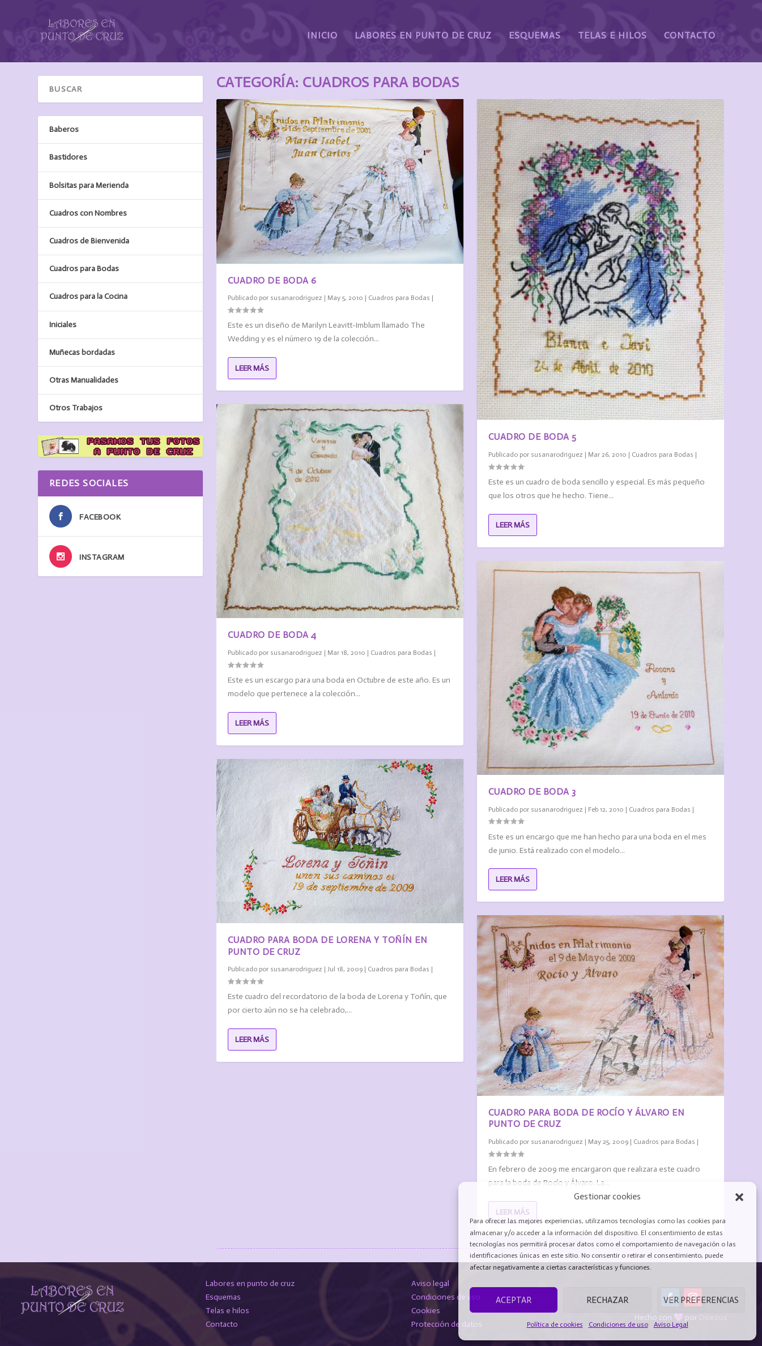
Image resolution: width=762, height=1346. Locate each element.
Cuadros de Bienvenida (89, 241)
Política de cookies (555, 1324)
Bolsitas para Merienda (89, 185)
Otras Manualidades (83, 380)
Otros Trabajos (76, 408)
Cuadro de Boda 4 (272, 634)
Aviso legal (430, 1283)
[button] (739, 1197)
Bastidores (68, 157)
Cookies (425, 1310)
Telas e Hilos (612, 27)
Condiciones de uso (618, 1324)
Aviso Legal (671, 1324)
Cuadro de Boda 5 (532, 436)
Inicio (322, 27)
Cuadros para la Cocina (88, 296)
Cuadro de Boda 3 (532, 791)
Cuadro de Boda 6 (272, 280)
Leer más (252, 367)
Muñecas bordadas (82, 352)
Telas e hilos (227, 1310)
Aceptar (513, 1300)
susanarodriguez (296, 298)
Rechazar (607, 1300)
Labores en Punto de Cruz (423, 27)
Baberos (64, 129)
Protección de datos (446, 1324)
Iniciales (62, 324)
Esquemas (535, 27)
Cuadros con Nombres (88, 213)
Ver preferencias (701, 1300)
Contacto (690, 27)
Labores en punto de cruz (250, 1283)
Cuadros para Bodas (399, 298)
